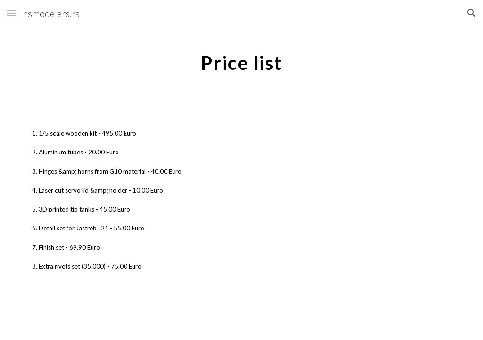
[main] (241, 59)
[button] (11, 13)
